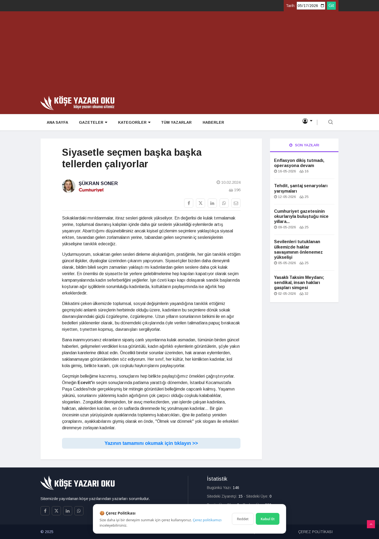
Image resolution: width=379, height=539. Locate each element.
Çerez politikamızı (207, 519)
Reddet (243, 518)
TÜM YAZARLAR (175, 122)
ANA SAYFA (56, 122)
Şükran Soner (98, 183)
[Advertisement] (189, 55)
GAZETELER (92, 122)
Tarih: (291, 5)
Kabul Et (268, 518)
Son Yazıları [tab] (304, 145)
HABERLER (212, 122)
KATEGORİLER (133, 122)
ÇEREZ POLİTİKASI (315, 532)
